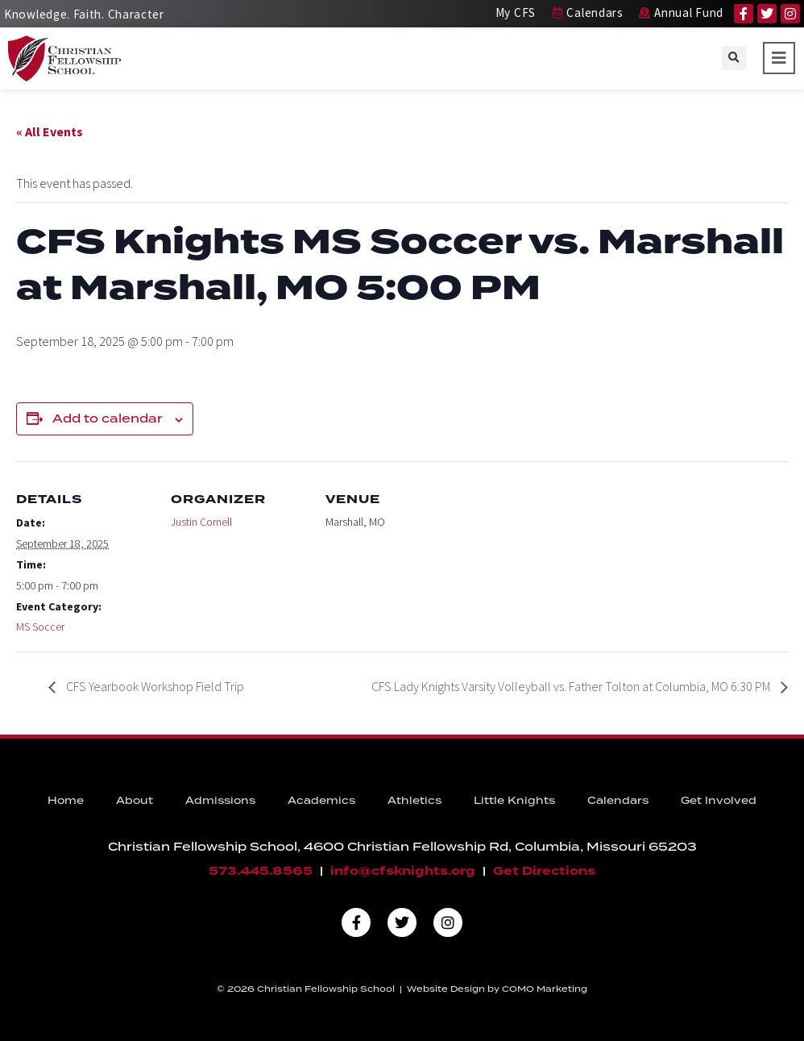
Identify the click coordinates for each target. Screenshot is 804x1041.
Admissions (220, 801)
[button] (734, 58)
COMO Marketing (544, 989)
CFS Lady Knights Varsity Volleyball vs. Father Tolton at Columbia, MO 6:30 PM (572, 686)
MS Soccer (40, 626)
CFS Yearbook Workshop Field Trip (154, 686)
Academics (321, 801)
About (134, 801)
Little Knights (514, 801)
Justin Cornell (201, 521)
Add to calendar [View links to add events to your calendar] (107, 419)
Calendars (618, 801)
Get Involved (718, 801)
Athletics (414, 801)
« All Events (49, 131)
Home (66, 801)
